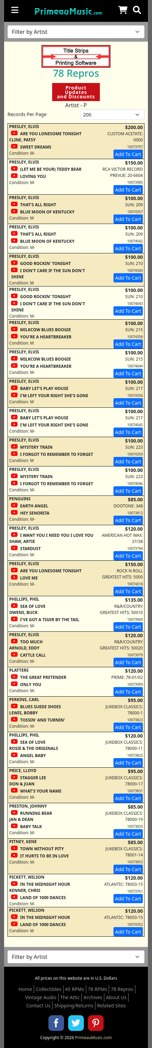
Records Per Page (27, 114)
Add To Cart (128, 154)
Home (25, 989)
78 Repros (122, 989)
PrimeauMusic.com (93, 1037)
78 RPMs (97, 989)
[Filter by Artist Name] (76, 31)
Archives (92, 997)
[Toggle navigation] (15, 9)
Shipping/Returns (73, 1005)
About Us (116, 997)
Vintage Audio (41, 997)
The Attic (70, 997)
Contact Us (38, 1005)
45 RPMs (74, 989)
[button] (137, 10)
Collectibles (48, 989)
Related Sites (111, 1005)
